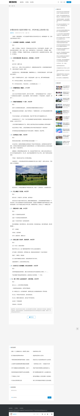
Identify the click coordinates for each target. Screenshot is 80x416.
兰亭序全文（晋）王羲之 (62, 63)
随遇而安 (12, 32)
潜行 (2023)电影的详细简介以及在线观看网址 (42, 380)
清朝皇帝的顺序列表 (61, 27)
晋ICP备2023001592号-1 (14, 412)
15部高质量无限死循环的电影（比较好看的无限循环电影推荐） (21, 359)
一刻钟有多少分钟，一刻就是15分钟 (41, 363)
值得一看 (27, 32)
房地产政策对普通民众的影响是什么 (41, 368)
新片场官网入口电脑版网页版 (63, 77)
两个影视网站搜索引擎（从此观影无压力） (42, 372)
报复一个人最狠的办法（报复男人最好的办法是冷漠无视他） (21, 351)
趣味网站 (22, 2)
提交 (49, 397)
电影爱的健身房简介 (61, 65)
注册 (64, 2)
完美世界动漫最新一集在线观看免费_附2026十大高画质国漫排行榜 (63, 20)
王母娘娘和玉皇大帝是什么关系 (63, 68)
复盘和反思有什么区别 (38, 355)
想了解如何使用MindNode (17, 355)
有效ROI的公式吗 (37, 351)
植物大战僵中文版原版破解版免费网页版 (66, 124)
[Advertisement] (31, 18)
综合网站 (32, 2)
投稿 (69, 2)
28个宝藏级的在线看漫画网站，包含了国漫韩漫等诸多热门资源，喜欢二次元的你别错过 (21, 368)
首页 (9, 5)
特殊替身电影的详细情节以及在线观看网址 (21, 372)
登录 (61, 2)
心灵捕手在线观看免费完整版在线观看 (20, 363)
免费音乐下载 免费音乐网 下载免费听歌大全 (66, 143)
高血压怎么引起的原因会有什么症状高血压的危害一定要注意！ (42, 359)
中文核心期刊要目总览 (16, 380)
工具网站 (27, 2)
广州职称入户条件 (15, 376)
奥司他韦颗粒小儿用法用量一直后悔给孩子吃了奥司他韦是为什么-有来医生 (42, 376)
